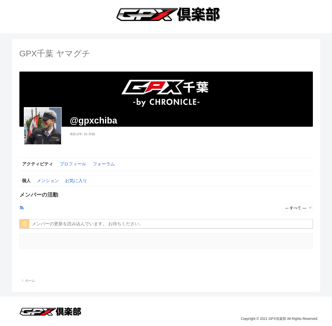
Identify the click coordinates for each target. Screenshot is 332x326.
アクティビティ (37, 164)
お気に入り (76, 180)
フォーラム (104, 164)
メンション (48, 180)
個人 (26, 180)
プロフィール (73, 164)
